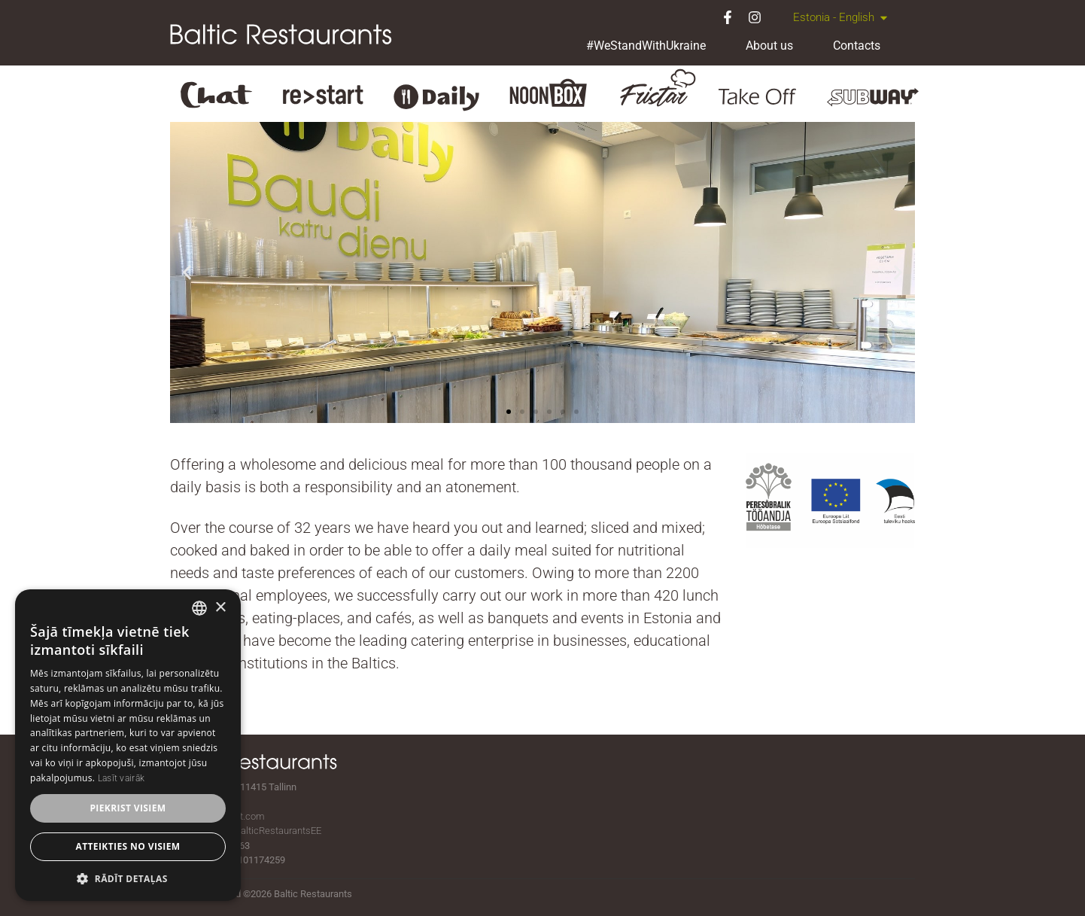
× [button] (220, 607)
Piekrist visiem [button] (128, 808)
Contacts (856, 45)
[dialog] (128, 745)
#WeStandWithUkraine (646, 45)
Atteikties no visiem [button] (127, 846)
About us (769, 45)
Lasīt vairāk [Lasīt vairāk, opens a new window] (121, 778)
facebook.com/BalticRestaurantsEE (245, 830)
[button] (187, 272)
